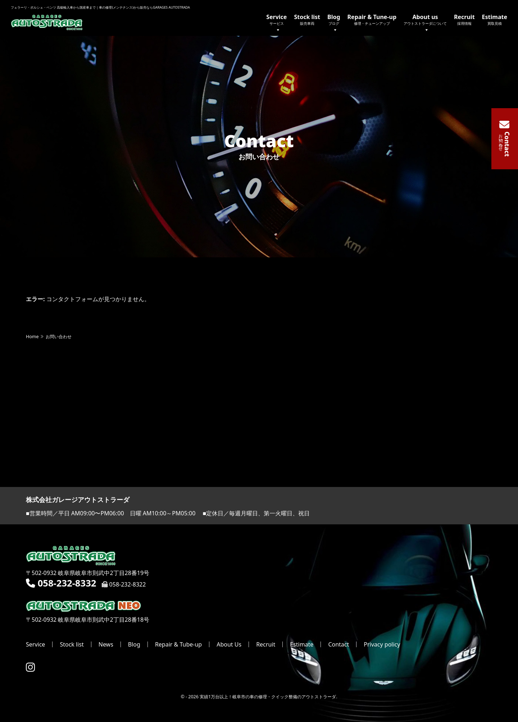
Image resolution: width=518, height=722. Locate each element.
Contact (338, 645)
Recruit (464, 19)
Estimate (494, 19)
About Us (229, 645)
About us (425, 23)
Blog (333, 23)
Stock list (307, 19)
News (106, 645)
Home (32, 337)
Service (276, 23)
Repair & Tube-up (178, 645)
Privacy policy (382, 645)
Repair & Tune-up (371, 19)
